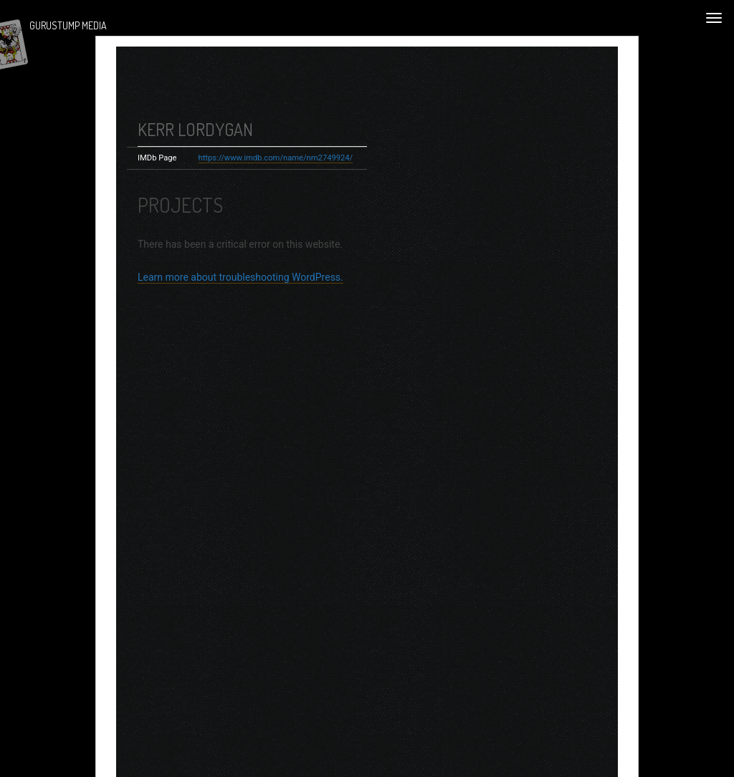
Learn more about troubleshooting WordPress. (240, 288)
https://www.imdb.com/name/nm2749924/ (276, 168)
